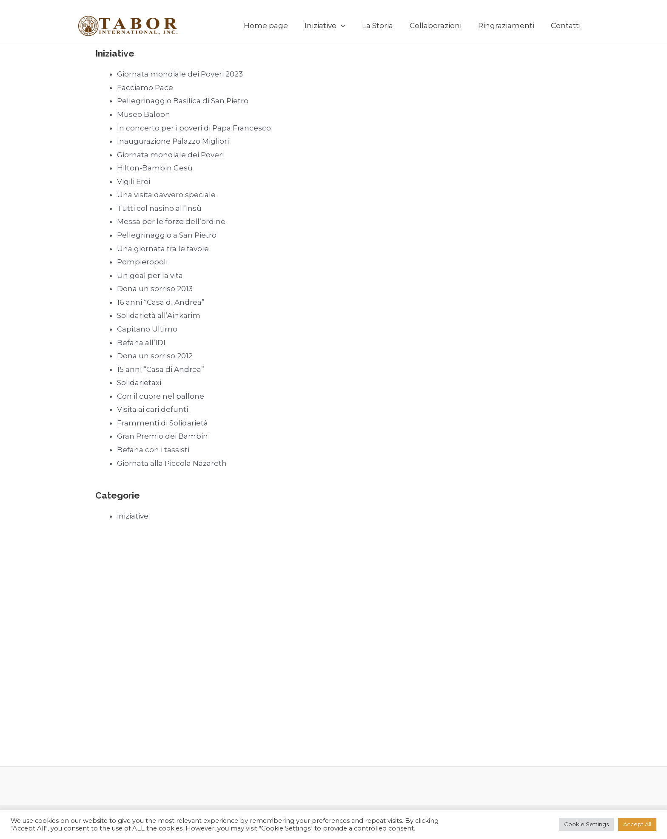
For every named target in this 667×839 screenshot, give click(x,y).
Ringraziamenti (509, 25)
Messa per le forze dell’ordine (171, 221)
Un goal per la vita (150, 275)
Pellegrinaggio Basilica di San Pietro (182, 100)
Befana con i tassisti (153, 449)
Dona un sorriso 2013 (155, 288)
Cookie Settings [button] (586, 824)
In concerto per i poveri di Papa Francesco (194, 128)
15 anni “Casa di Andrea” (160, 369)
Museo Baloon (143, 114)
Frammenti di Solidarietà (162, 423)
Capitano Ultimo (147, 329)
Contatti (566, 25)
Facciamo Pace (145, 87)
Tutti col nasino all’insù (159, 208)
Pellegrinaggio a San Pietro (167, 235)
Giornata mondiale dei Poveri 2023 (180, 74)
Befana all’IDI (141, 342)
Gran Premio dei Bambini (163, 436)
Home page (278, 25)
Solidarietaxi (139, 382)
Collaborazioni (441, 25)
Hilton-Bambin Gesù (155, 168)
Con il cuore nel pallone (160, 396)
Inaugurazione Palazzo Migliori (173, 141)
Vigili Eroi (133, 181)
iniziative (132, 516)
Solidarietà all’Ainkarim (158, 315)
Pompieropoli (142, 262)
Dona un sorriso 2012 (155, 355)
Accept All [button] (637, 824)
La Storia (384, 25)
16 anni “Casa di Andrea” (161, 302)
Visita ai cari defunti (152, 409)
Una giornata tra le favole (163, 248)
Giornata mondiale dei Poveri (170, 154)
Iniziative (334, 25)
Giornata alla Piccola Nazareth (172, 463)
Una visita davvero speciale (166, 194)
